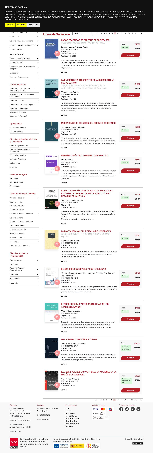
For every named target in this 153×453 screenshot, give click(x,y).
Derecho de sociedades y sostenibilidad (83, 269)
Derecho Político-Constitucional (21, 214)
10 (118, 33)
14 (132, 33)
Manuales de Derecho (18, 101)
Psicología (14, 283)
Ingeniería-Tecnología (18, 159)
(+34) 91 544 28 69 (43, 415)
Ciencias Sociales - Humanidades (19, 254)
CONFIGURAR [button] (33, 25)
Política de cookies (70, 421)
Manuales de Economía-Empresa (22, 105)
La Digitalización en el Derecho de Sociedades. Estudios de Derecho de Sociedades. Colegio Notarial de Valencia (87, 193)
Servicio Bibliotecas (70, 416)
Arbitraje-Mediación (17, 198)
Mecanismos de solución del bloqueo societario (88, 123)
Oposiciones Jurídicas (18, 128)
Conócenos (68, 411)
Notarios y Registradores (19, 77)
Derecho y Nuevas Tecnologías (21, 222)
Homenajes (14, 242)
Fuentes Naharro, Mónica (70, 241)
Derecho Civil (15, 37)
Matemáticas (15, 163)
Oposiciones (16, 123)
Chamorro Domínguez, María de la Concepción (78, 273)
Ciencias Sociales (16, 260)
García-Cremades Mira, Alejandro (73, 127)
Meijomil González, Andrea (71, 311)
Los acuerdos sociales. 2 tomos (79, 339)
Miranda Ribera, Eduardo (70, 92)
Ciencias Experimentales (19, 146)
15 (136, 33)
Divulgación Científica (18, 155)
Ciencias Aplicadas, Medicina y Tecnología (23, 140)
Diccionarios (14, 264)
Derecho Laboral (16, 50)
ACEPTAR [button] (10, 25)
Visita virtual (68, 426)
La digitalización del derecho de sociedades (86, 231)
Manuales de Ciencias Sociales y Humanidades (22, 95)
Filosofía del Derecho (17, 234)
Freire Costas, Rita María (70, 379)
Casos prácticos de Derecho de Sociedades (85, 40)
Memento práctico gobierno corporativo (84, 155)
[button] (37, 36)
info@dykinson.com (43, 419)
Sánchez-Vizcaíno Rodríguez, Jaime (74, 47)
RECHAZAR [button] (21, 25)
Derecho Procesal (16, 63)
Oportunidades (15, 186)
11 (122, 33)
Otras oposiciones (16, 132)
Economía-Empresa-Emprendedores (17, 269)
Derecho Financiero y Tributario (21, 41)
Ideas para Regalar (18, 174)
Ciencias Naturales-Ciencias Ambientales (20, 150)
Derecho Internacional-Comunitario (23, 45)
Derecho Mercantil (16, 54)
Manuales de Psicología (19, 116)
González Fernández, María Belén (73, 344)
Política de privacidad (71, 418)
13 (129, 33)
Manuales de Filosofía (18, 112)
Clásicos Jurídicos (16, 202)
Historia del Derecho (17, 238)
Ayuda (66, 408)
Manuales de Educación (19, 109)
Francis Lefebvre (67, 160)
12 (125, 33)
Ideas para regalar (16, 182)
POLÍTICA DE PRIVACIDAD (84, 17)
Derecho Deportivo (17, 210)
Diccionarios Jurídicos (18, 226)
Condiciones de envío (71, 423)
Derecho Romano (16, 218)
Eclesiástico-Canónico (18, 229)
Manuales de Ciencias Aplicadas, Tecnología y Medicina (22, 90)
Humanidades (15, 279)
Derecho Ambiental (17, 206)
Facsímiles (14, 178)
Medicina (13, 167)
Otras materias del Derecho (23, 193)
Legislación (14, 73)
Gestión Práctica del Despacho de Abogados (22, 68)
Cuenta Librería (69, 413)
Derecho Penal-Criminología (20, 58)
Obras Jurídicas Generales (19, 246)
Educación (14, 274)
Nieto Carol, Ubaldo (68, 200)
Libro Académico (18, 84)
